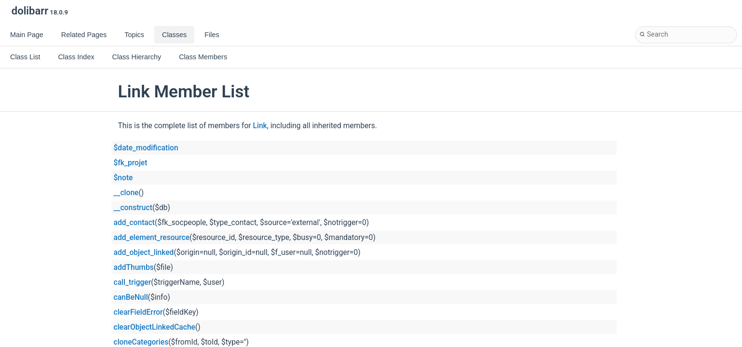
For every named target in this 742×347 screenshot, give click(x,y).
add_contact (134, 222)
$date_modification (146, 148)
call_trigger (132, 282)
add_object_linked (144, 252)
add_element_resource (152, 237)
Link (260, 125)
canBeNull (131, 297)
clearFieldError (138, 312)
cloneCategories (141, 342)
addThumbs (134, 267)
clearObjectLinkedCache (154, 327)
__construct (133, 207)
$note (123, 178)
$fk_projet (131, 163)
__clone (126, 192)
